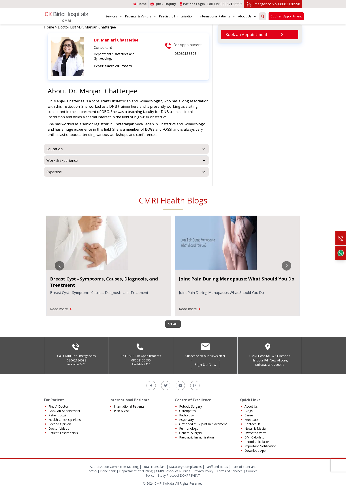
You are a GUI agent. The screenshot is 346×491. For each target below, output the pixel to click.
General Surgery (190, 433)
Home (140, 4)
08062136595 (141, 360)
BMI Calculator (255, 437)
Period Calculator (256, 442)
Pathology (186, 415)
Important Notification (260, 446)
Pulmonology (188, 428)
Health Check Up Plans (65, 420)
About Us (247, 16)
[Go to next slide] (286, 266)
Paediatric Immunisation (176, 16)
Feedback (251, 420)
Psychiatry (186, 420)
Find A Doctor (58, 406)
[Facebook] (151, 385)
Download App (255, 450)
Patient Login (192, 4)
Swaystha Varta (255, 433)
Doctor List (67, 27)
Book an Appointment (286, 16)
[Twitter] (165, 385)
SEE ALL (173, 324)
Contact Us (252, 424)
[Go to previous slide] (59, 266)
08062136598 (76, 360)
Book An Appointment (64, 411)
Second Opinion (60, 424)
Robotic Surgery (190, 406)
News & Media (255, 428)
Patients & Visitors (140, 16)
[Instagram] (194, 385)
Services (113, 16)
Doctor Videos (59, 428)
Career (249, 415)
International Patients (217, 16)
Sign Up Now (205, 364)
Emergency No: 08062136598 (276, 4)
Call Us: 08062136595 (224, 4)
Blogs (248, 411)
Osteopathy (187, 411)
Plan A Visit (122, 411)
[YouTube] (180, 385)
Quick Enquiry (163, 4)
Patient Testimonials (63, 433)
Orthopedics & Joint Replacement (203, 424)
